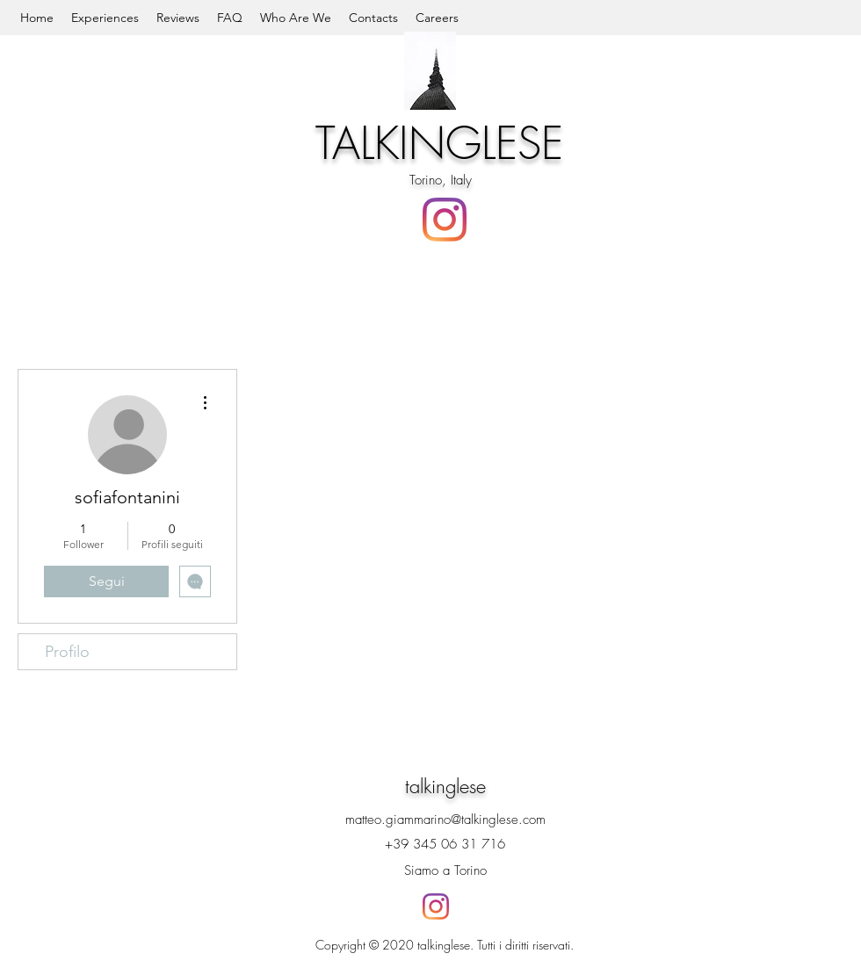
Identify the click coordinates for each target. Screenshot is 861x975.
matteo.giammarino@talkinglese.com (445, 819)
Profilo (67, 651)
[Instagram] (445, 220)
